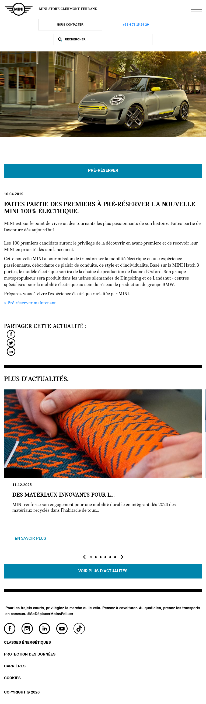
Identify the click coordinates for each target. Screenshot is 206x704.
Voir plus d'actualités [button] (103, 571)
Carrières (15, 666)
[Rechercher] (107, 39)
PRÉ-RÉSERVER (103, 171)
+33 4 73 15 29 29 (136, 24)
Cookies (12, 678)
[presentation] (84, 557)
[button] (91, 557)
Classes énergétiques (27, 643)
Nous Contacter (70, 24)
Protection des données (29, 655)
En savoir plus (30, 538)
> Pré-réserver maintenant (30, 303)
